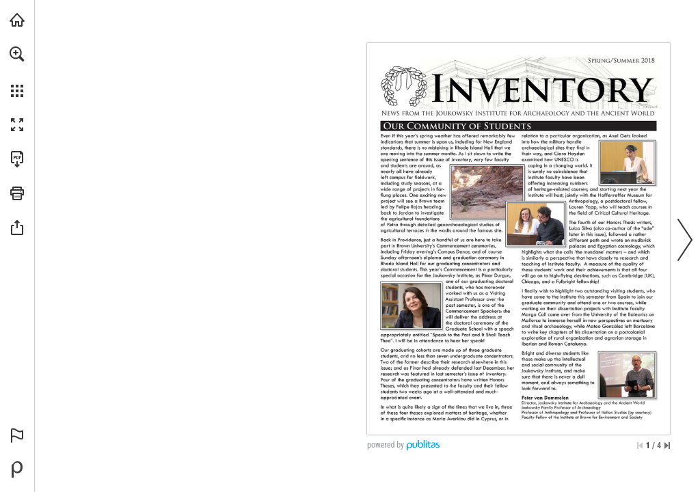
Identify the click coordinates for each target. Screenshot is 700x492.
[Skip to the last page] (667, 445)
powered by (385, 445)
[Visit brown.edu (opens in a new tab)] (17, 20)
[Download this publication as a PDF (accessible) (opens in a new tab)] (17, 159)
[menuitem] (17, 71)
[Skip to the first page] (640, 445)
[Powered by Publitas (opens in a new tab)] (17, 469)
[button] (17, 54)
